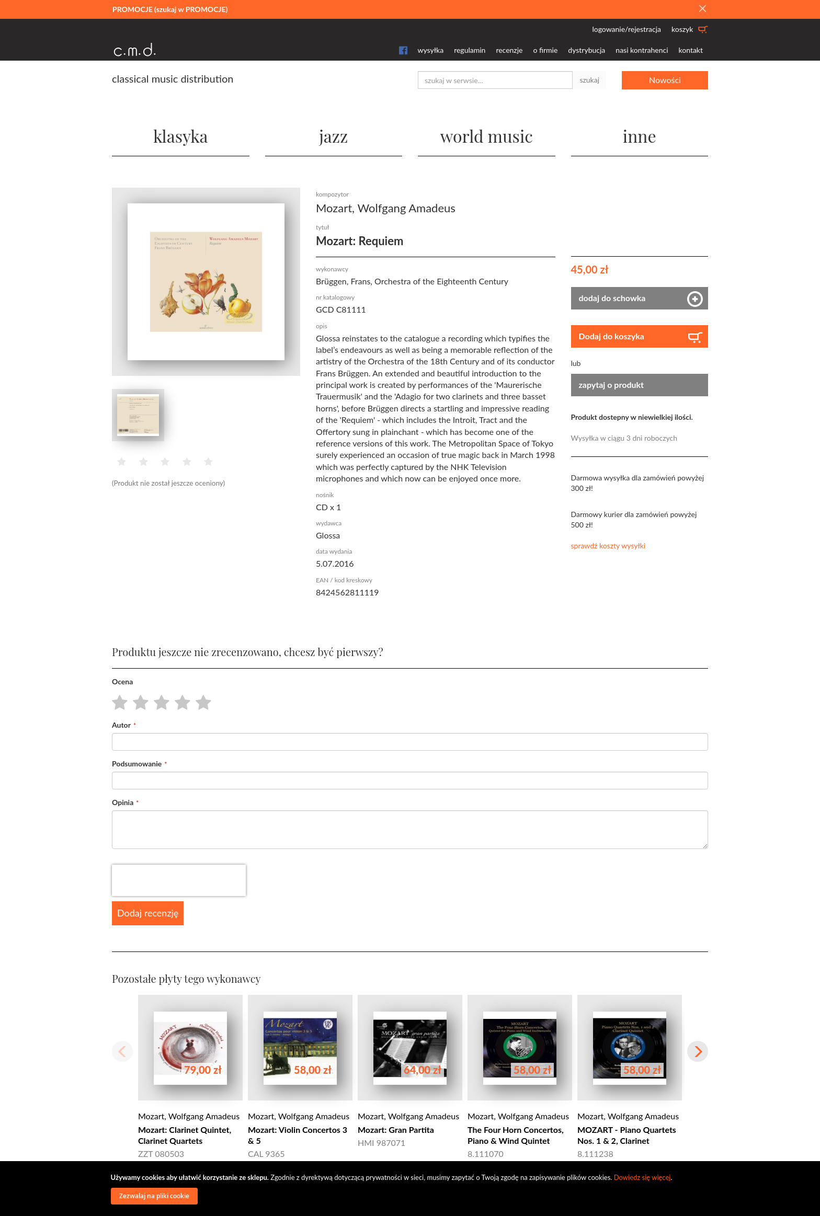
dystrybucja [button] (586, 49)
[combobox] (495, 80)
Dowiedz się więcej (642, 1177)
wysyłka (431, 49)
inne (639, 135)
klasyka (180, 135)
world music (486, 135)
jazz (333, 135)
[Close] (702, 9)
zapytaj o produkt (611, 384)
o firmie (545, 49)
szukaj (589, 79)
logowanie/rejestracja (626, 29)
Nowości (665, 80)
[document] (412, 1188)
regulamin (469, 49)
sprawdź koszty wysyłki (608, 545)
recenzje (509, 49)
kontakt (691, 49)
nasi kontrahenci (642, 49)
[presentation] (179, 880)
